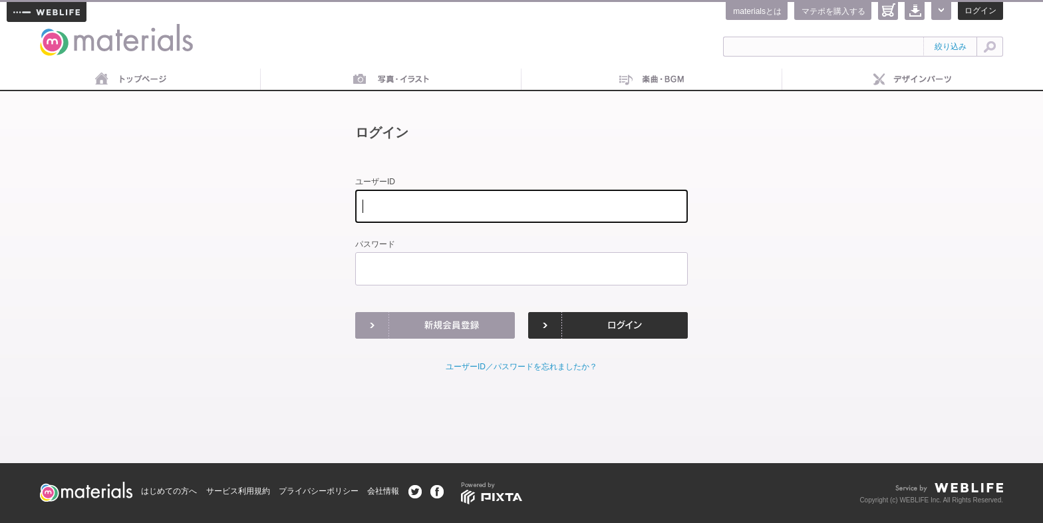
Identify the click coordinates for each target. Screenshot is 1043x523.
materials (54, 31)
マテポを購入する (833, 11)
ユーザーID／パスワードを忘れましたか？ (521, 366)
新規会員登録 (435, 325)
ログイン (980, 10)
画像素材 (391, 80)
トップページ (130, 80)
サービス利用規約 (238, 491)
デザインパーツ (912, 80)
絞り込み (951, 46)
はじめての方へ (169, 491)
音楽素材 (652, 80)
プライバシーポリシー (319, 491)
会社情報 (383, 491)
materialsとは (757, 11)
